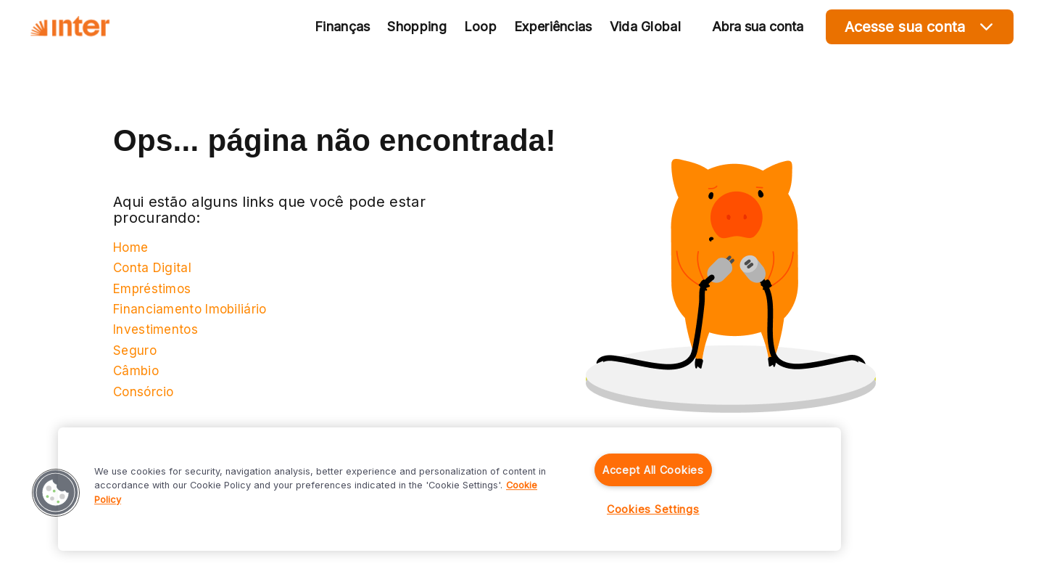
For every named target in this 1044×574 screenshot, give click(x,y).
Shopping (416, 26)
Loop (480, 26)
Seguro (135, 350)
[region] (449, 489)
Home (130, 247)
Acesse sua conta (920, 26)
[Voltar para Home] (70, 27)
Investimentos (155, 329)
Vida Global (645, 26)
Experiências (553, 26)
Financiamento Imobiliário (190, 309)
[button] (56, 493)
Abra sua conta (757, 26)
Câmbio (136, 371)
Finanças (342, 26)
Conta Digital (152, 268)
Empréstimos (152, 289)
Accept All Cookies (653, 470)
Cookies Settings (653, 509)
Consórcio (143, 392)
